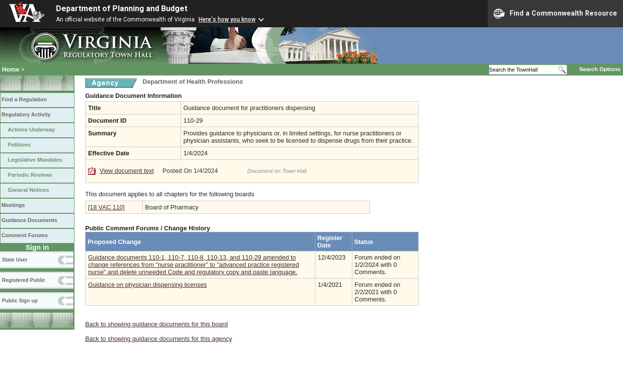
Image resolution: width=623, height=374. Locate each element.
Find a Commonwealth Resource (555, 14)
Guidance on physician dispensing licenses (147, 284)
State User (14, 259)
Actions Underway (31, 129)
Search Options (600, 69)
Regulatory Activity (26, 114)
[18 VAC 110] (106, 207)
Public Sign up (19, 300)
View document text (127, 170)
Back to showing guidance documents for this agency (158, 338)
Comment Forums (24, 235)
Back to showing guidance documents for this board (156, 324)
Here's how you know (227, 19)
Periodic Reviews (30, 175)
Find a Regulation (24, 99)
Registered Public (23, 280)
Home (10, 69)
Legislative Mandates (35, 160)
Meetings (13, 205)
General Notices (28, 190)
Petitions (19, 145)
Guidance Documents (29, 220)
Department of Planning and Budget (121, 8)
